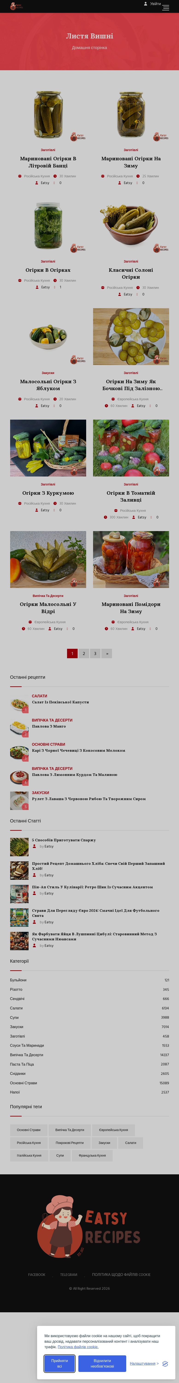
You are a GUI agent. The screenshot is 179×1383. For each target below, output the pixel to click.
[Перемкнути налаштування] (144, 1364)
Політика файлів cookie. (78, 1347)
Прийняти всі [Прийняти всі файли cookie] (59, 1363)
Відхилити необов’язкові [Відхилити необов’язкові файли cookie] (102, 1363)
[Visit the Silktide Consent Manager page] (165, 1363)
